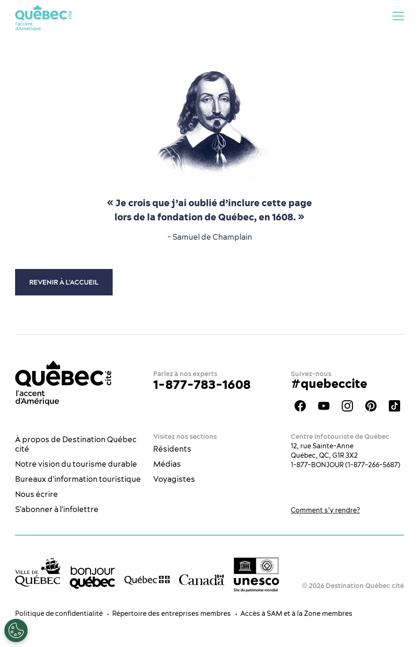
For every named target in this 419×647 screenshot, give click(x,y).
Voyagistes (174, 479)
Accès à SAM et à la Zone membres (296, 613)
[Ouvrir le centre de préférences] (16, 630)
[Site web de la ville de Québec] (37, 572)
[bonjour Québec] (92, 577)
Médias (167, 464)
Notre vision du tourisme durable (76, 464)
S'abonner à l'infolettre (57, 509)
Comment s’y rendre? (325, 510)
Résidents (172, 449)
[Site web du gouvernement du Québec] (147, 579)
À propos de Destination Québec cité (76, 444)
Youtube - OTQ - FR (323, 405)
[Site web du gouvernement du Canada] (201, 579)
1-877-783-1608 (202, 384)
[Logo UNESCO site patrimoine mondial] (256, 575)
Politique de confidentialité (59, 613)
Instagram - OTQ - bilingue (347, 405)
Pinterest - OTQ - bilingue (370, 405)
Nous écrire (36, 494)
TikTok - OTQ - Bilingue (394, 405)
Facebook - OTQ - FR (300, 405)
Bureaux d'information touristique (78, 479)
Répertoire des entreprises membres (171, 613)
